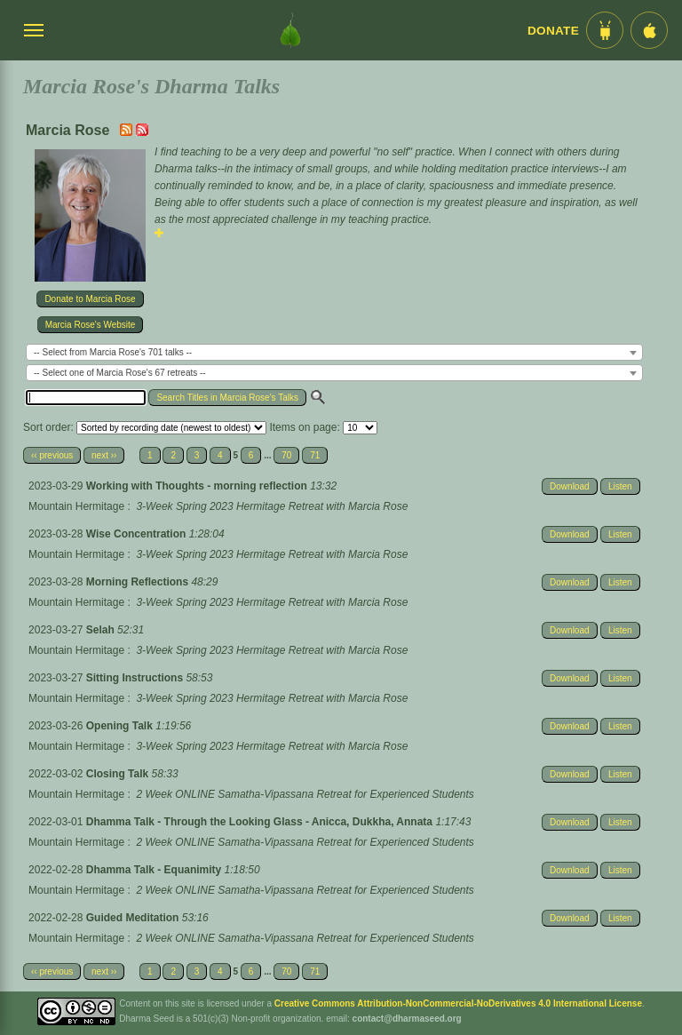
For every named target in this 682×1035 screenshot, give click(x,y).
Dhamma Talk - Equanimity (155, 870)
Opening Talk (120, 726)
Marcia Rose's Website (90, 325)
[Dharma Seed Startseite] (290, 30)
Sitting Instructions (136, 678)
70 (286, 455)
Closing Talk (119, 774)
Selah (101, 630)
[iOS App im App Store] (649, 30)
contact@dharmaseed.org (407, 1018)
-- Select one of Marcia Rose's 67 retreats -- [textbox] (120, 373)
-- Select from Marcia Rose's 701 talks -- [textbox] (113, 352)
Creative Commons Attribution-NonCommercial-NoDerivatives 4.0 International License (458, 1003)
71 (315, 455)
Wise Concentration (137, 534)
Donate (553, 30)
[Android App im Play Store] (604, 30)
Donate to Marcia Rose (89, 299)
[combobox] (334, 352)
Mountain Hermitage (76, 506)
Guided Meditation (134, 918)
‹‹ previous (52, 455)
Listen (620, 486)
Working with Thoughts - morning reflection (198, 486)
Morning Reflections (139, 582)
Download (569, 486)
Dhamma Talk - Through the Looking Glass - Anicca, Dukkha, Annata (261, 822)
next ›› (103, 455)
